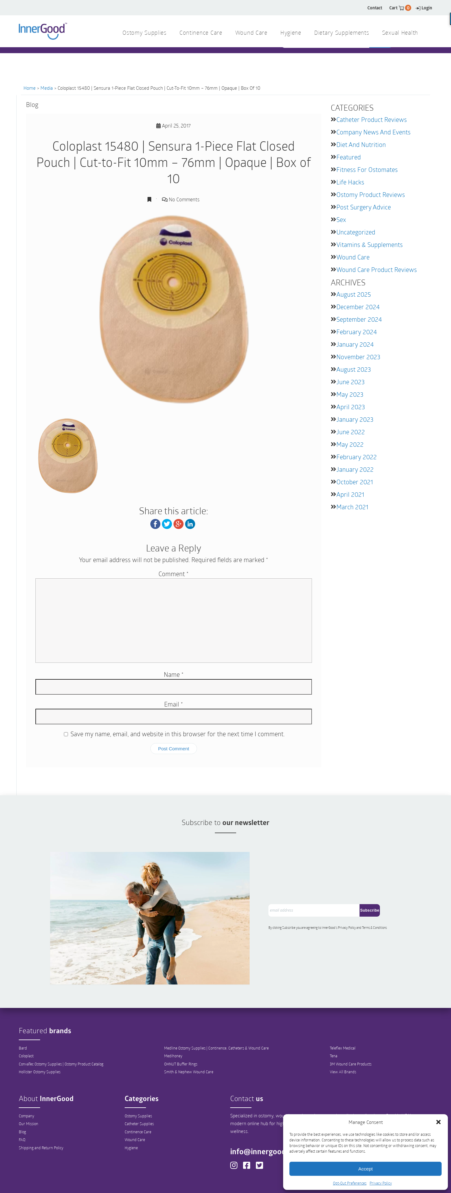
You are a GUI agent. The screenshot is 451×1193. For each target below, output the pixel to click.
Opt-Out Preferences (349, 1182)
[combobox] (326, 59)
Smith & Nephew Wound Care (188, 1041)
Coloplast (26, 1024)
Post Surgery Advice (363, 207)
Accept (365, 1168)
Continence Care (138, 1100)
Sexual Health (400, 33)
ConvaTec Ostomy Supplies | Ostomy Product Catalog (61, 1032)
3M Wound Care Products (350, 1032)
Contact (374, 8)
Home (29, 88)
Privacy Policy (381, 1182)
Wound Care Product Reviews (376, 269)
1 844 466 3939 (169, 59)
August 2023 (353, 369)
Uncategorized (355, 232)
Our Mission (28, 1092)
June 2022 (350, 432)
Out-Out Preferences (236, 1182)
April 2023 (350, 407)
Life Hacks (350, 182)
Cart (400, 8)
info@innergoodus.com (274, 1120)
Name (174, 674)
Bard (23, 1016)
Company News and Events (373, 132)
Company (26, 1084)
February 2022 (356, 457)
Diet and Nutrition (361, 144)
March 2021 (352, 507)
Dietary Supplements (341, 33)
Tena (333, 1024)
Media (46, 88)
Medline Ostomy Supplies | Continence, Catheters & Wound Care (216, 1016)
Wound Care (353, 257)
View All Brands (343, 1041)
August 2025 (353, 294)
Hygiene (131, 1117)
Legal (272, 1182)
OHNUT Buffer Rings (180, 1032)
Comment (173, 573)
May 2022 (350, 444)
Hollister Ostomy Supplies (39, 1041)
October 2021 (354, 482)
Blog (22, 1100)
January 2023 (354, 419)
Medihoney (173, 1024)
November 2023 (358, 357)
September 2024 (359, 319)
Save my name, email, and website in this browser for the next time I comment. (177, 733)
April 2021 (350, 494)
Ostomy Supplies (138, 1084)
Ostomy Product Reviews (370, 194)
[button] (438, 1122)
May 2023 (349, 394)
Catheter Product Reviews (371, 119)
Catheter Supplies (139, 1092)
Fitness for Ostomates (367, 169)
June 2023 (350, 382)
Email (173, 704)
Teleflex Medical (342, 1016)
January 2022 (355, 469)
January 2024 (355, 344)
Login (423, 8)
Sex (341, 219)
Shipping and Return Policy (41, 1117)
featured (348, 157)
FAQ (22, 1108)
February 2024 (356, 332)
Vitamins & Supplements (369, 244)
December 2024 (358, 307)
